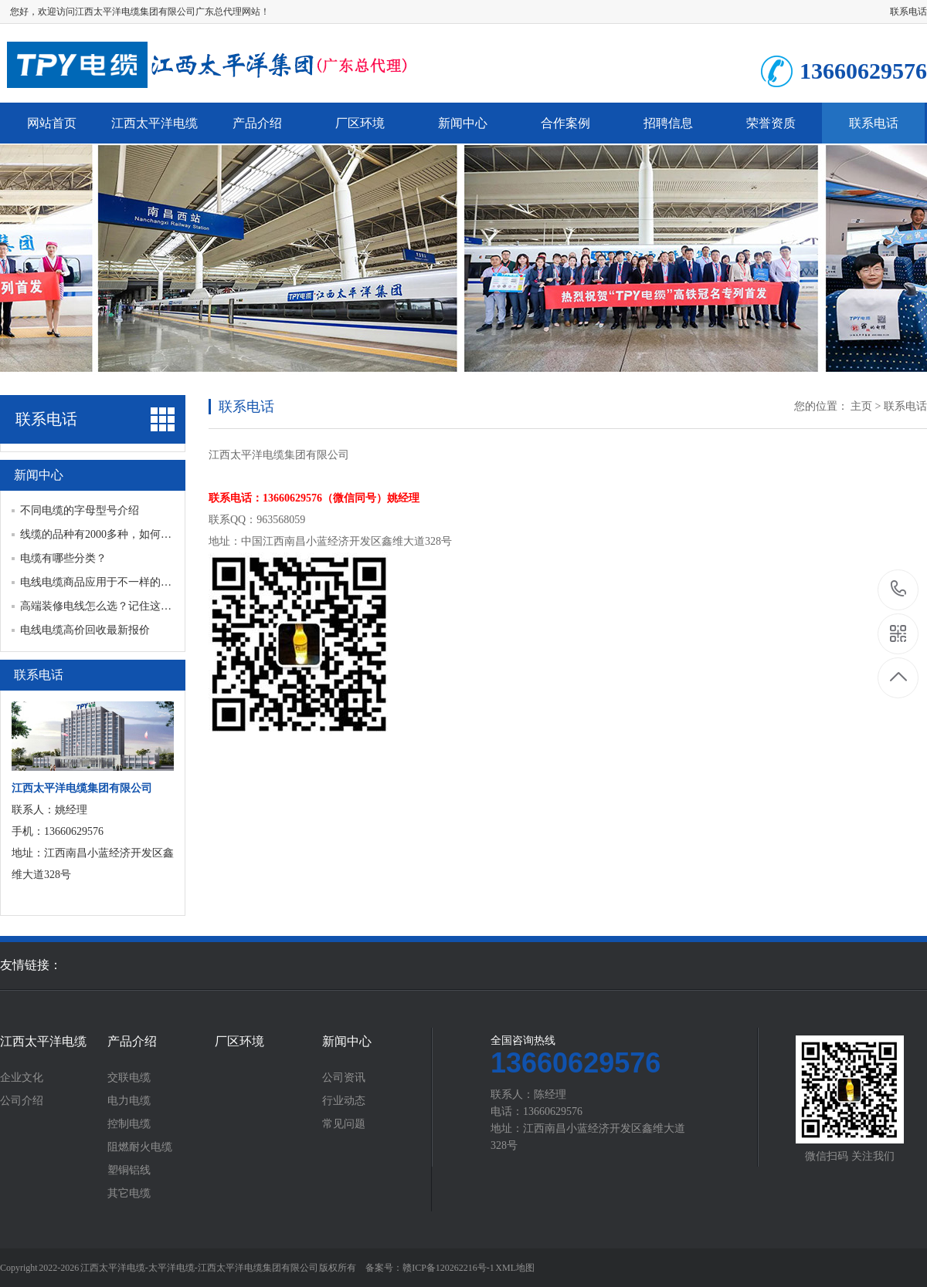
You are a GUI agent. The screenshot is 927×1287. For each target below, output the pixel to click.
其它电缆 (129, 1193)
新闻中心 (462, 123)
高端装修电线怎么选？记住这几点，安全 (117, 606)
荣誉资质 (771, 123)
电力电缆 (129, 1101)
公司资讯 (343, 1077)
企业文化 (21, 1077)
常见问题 (343, 1124)
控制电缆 (129, 1124)
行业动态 (343, 1101)
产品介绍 (257, 123)
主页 (861, 406)
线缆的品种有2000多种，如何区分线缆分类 (123, 534)
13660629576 (898, 589)
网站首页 (51, 123)
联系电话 (908, 11)
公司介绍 (21, 1101)
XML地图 (515, 1267)
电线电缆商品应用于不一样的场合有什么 (117, 582)
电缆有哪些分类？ (63, 558)
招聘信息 (668, 123)
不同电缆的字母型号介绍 (79, 510)
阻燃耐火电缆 (139, 1147)
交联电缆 (129, 1077)
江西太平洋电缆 (154, 123)
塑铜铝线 (129, 1170)
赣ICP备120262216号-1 (448, 1267)
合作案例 (565, 123)
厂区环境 (360, 123)
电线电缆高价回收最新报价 (85, 630)
